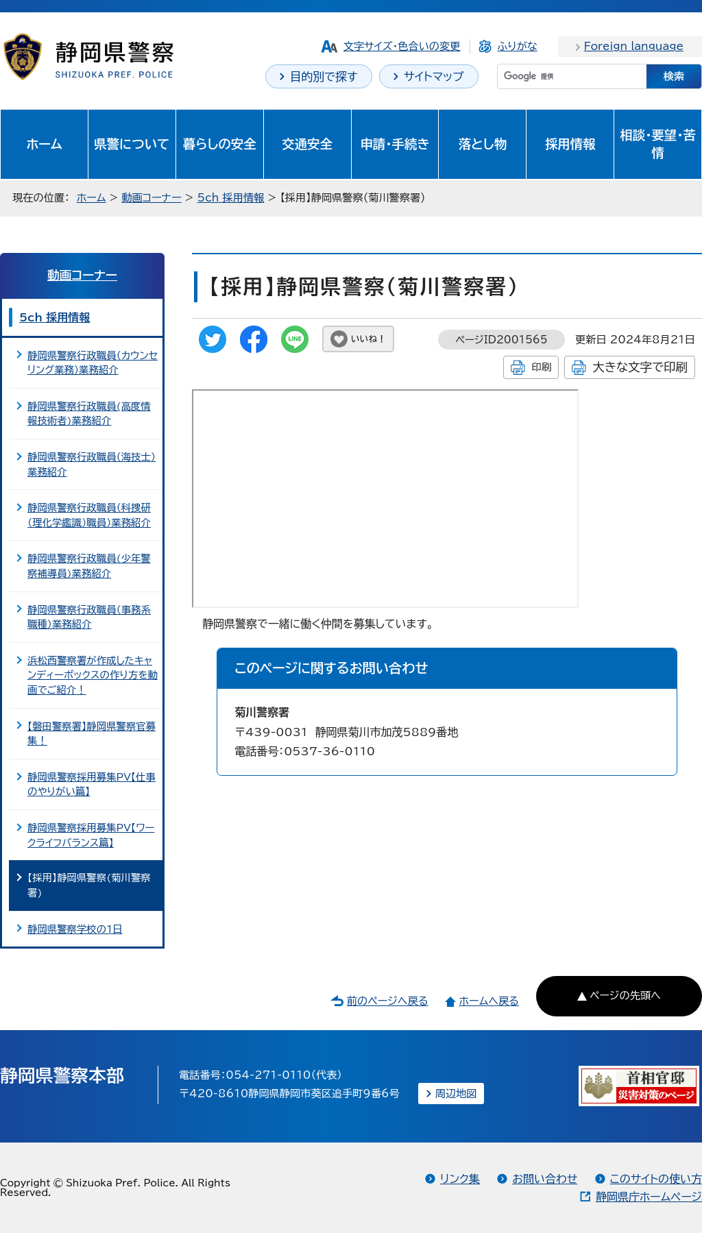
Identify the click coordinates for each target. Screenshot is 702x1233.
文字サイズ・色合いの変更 (402, 46)
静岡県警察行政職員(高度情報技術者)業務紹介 (89, 413)
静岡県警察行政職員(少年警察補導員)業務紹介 (89, 565)
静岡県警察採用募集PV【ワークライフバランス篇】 (90, 835)
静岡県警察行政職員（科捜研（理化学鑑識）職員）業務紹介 (89, 515)
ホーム (44, 144)
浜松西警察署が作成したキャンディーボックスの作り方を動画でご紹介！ (92, 675)
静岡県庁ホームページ (649, 1196)
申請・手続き (394, 144)
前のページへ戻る (387, 1001)
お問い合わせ (544, 1178)
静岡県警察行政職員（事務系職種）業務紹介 (89, 617)
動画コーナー (151, 198)
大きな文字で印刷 (640, 367)
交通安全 (307, 144)
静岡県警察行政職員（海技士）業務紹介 (91, 464)
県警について (131, 144)
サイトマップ (434, 76)
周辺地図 (456, 1093)
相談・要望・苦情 (657, 144)
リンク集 (460, 1178)
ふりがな (517, 46)
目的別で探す (324, 76)
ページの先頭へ (625, 995)
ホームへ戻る (488, 1001)
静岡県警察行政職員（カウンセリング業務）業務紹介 (92, 363)
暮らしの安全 (219, 144)
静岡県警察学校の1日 (75, 929)
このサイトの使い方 (656, 1178)
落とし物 (483, 144)
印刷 (541, 367)
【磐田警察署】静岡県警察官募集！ (91, 733)
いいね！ (368, 338)
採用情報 (570, 144)
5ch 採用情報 (231, 198)
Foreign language (633, 46)
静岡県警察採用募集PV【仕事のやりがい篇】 (91, 784)
